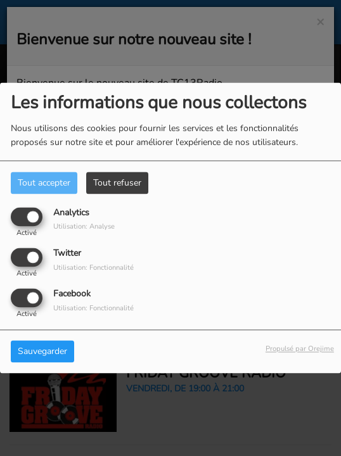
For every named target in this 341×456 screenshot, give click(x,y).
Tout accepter (44, 183)
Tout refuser (117, 183)
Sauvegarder (42, 352)
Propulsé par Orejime (300, 349)
